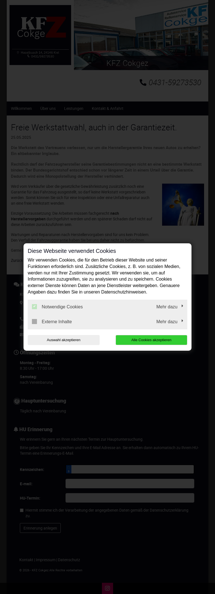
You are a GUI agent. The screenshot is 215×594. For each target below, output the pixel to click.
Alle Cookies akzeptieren (151, 340)
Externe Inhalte (52, 321)
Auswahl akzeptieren (63, 340)
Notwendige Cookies (57, 306)
